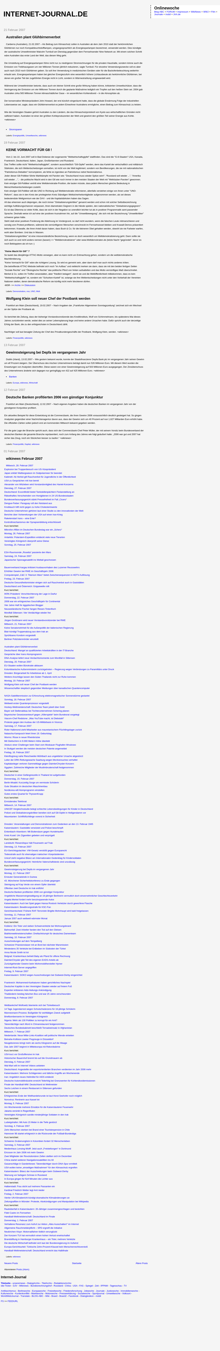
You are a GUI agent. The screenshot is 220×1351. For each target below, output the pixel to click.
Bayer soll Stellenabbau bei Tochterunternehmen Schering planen (36, 711)
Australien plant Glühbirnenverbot (33, 37)
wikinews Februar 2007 (24, 458)
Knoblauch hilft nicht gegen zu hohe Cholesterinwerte (30, 507)
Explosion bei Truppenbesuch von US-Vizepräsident (30, 469)
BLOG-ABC (37, 1296)
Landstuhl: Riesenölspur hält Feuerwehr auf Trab (28, 843)
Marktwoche (37, 1293)
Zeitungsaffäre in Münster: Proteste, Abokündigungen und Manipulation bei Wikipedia (46, 1201)
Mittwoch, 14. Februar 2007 (17, 805)
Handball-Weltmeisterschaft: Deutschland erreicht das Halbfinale (36, 1250)
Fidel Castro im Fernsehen (17, 1213)
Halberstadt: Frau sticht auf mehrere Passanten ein (29, 1186)
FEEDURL (13, 1301)
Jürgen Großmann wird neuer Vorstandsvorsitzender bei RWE (35, 620)
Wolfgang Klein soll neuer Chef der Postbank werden (48, 298)
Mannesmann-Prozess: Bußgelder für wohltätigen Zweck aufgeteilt (37, 1012)
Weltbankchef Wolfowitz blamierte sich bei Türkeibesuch (32, 1005)
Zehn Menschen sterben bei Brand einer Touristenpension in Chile (37, 1129)
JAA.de (176, 14)
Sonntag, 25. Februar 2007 (17, 544)
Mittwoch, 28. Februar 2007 (19, 465)
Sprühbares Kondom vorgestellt (20, 635)
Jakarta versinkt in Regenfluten (19, 1111)
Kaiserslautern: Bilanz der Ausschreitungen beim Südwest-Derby (36, 1171)
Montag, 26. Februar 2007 (17, 533)
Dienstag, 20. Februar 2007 (17, 661)
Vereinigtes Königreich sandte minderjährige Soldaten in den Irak (36, 1114)
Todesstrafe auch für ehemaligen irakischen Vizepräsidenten (34, 854)
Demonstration (19, 291)
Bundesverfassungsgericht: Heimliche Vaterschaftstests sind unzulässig (39, 862)
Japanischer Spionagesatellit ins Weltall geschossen (30, 560)
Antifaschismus (8, 1291)
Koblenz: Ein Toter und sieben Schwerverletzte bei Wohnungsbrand (37, 926)
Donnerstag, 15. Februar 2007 (19, 778)
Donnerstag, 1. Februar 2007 (18, 1220)
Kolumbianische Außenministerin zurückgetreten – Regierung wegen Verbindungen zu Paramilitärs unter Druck (59, 669)
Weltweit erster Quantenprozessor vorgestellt (26, 703)
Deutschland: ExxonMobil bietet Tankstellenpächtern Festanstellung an (39, 492)
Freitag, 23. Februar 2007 (17, 578)
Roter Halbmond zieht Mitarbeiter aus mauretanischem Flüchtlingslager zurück (43, 729)
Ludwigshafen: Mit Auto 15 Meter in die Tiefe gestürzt (30, 1122)
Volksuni (126, 1293)
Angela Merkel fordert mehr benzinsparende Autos (29, 899)
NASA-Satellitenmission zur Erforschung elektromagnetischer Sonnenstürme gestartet (47, 695)
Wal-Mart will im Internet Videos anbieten (24, 1065)
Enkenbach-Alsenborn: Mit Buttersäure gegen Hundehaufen (34, 831)
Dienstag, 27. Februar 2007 (17, 488)
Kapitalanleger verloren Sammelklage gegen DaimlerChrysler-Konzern (39, 763)
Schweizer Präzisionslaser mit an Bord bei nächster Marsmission (36, 945)
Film (213, 11)
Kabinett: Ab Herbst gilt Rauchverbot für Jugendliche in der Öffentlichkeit (40, 477)
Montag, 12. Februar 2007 (17, 873)
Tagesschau (116, 1285)
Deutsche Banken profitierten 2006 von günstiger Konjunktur (54, 397)
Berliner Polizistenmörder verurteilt (21, 639)
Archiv (17, 285)
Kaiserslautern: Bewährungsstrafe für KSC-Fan (27, 907)
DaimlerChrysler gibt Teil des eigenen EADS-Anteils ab (31, 960)
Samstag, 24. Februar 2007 (17, 556)
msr (28, 291)
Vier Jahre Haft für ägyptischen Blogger (23, 605)
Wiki (47, 1296)
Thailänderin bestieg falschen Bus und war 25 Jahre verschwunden (37, 994)
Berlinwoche (24, 1291)
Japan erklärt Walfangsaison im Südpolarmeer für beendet (33, 473)
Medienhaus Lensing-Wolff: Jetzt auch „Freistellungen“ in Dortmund (37, 1148)
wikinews (42, 135)
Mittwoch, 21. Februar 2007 (17, 624)
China (68, 1285)
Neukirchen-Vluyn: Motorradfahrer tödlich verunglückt (30, 1231)
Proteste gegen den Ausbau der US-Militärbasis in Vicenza (33, 722)
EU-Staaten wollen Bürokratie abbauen (23, 665)
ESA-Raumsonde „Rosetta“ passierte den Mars (27, 552)
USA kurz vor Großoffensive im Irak (21, 1054)
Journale (100, 1291)
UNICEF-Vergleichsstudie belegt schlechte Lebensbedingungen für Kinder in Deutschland (48, 809)
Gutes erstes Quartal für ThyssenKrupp (23, 794)
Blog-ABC (159, 11)
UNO (33, 291)
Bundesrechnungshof (41, 1285)
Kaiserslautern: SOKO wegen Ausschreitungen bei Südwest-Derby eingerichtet (43, 975)
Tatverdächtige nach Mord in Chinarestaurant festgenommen (34, 1024)
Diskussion (30, 285)
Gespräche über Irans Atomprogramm (23, 654)
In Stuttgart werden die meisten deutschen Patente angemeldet (35, 748)
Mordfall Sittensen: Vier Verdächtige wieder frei (27, 612)
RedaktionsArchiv (62, 1283)
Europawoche (39, 1291)
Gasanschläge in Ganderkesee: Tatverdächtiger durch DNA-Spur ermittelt (40, 1163)
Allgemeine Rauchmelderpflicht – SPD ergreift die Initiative (33, 1228)
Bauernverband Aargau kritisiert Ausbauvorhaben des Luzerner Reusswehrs (42, 567)
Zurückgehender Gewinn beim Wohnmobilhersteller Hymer (33, 963)
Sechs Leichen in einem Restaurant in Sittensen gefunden (33, 1088)
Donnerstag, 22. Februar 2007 (19, 597)
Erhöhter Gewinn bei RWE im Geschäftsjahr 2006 (28, 571)
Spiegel (89, 1285)
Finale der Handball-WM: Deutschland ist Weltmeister (30, 1084)
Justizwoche (113, 1291)
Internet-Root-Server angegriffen (20, 967)
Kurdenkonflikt (22, 1293)
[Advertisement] (30, 1326)
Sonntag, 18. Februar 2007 (17, 699)
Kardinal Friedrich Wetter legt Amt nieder (24, 1190)
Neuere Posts (11, 1263)
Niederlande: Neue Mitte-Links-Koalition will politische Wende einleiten (39, 1035)
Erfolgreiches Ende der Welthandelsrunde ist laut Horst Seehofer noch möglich (43, 1096)
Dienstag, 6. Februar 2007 (17, 1062)
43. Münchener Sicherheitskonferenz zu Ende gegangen (32, 880)
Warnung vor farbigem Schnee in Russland (25, 1175)
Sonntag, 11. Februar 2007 (17, 914)
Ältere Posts (142, 1263)
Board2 (63, 1296)
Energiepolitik (19, 135)
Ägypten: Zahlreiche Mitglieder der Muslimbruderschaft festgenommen (39, 767)
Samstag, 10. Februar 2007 (17, 937)
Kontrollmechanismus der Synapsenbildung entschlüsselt (32, 522)
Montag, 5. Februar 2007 (16, 1103)
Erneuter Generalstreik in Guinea (20, 877)
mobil (98, 1296)
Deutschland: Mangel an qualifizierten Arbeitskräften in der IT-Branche (39, 650)
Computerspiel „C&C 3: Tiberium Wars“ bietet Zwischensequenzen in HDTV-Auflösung (47, 575)
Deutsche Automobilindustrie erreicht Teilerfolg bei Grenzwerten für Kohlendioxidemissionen (49, 1080)
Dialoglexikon (87, 1296)
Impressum (182, 11)
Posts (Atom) (22, 1269)
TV (125, 1285)
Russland (58, 1285)
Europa (16, 383)
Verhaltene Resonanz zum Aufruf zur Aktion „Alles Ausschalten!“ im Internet (41, 1224)
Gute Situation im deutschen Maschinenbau (26, 786)
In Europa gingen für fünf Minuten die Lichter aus (28, 1179)
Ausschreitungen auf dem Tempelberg (23, 941)
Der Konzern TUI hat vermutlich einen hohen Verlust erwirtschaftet (37, 1235)
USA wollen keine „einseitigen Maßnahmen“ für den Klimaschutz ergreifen (40, 1167)
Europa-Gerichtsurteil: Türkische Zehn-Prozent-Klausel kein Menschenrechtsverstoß (46, 1246)
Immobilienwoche (129, 1291)
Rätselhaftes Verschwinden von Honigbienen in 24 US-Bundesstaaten (39, 495)
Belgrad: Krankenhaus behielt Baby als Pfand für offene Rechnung (37, 956)
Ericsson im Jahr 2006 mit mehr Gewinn (24, 1152)
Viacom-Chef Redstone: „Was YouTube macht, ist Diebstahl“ (34, 718)
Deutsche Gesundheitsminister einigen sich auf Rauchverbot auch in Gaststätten (44, 582)
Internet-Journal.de (45, 14)
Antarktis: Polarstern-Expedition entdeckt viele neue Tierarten (34, 537)
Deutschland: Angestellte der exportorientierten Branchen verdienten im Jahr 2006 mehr (47, 1069)
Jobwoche (89, 1291)
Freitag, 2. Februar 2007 (16, 1194)
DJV (15, 1285)
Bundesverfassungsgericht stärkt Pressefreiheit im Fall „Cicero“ (35, 499)
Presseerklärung (67, 1293)
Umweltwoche (32, 135)
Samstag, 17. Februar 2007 (17, 726)
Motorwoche (51, 1293)
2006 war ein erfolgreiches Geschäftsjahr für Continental (32, 601)
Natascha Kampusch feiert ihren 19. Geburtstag (28, 733)
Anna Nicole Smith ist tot (16, 952)
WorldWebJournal (10, 1296)
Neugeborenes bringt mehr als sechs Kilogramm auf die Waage (35, 1043)
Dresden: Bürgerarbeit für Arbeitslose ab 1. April (28, 673)
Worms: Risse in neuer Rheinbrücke (22, 737)
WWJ (206, 11)
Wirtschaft (33, 383)
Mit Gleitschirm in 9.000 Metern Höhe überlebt (27, 741)
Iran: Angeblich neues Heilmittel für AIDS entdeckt (29, 1077)
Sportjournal (98, 1293)
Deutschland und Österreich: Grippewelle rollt (26, 586)
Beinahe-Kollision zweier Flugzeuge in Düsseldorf (28, 1039)
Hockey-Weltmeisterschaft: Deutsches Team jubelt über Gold (34, 707)
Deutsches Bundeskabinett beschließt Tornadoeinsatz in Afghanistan (38, 1028)
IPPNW (104, 1285)
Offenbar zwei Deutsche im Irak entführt (24, 888)
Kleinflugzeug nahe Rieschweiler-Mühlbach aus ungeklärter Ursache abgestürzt (43, 756)
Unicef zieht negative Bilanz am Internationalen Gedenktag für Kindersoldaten (42, 858)
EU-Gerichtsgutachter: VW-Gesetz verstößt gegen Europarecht (35, 850)
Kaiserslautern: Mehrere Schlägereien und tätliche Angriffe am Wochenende (41, 1073)
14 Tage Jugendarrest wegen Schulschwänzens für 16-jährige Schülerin (39, 1009)
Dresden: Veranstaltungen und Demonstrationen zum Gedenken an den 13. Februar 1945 (48, 824)
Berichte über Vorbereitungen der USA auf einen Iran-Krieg (33, 514)
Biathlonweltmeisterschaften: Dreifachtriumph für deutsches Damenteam (40, 933)
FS (2, 1301)
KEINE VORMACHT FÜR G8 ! (29, 150)
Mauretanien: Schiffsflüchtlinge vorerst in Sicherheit (29, 816)
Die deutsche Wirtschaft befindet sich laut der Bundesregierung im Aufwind (41, 1243)
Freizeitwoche (54, 1291)
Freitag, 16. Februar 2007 (17, 752)
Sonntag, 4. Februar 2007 (17, 1126)
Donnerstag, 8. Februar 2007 (18, 997)
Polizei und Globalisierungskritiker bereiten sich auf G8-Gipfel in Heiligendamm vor (45, 812)
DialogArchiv (33, 1283)
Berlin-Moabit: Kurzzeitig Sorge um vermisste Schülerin (31, 782)
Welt (38, 291)
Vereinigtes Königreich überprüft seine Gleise (26, 541)
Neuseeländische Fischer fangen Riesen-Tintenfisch (30, 609)
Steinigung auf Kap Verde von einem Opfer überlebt (30, 884)
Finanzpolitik (18, 338)
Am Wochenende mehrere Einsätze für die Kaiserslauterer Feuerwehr (38, 1107)
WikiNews (196, 11)
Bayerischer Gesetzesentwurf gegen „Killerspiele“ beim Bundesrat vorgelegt (41, 714)
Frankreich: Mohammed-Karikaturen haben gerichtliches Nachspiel (37, 982)
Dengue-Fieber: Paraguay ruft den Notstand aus (28, 503)
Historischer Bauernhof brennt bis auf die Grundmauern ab (33, 1058)
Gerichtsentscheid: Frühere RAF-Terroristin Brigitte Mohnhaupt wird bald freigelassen (46, 911)
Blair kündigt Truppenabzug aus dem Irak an (26, 631)
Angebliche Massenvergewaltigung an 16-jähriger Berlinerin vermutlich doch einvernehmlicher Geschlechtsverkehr (61, 895)
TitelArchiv (47, 1283)
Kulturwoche (7, 1293)
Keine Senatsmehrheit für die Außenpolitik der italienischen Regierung (39, 628)
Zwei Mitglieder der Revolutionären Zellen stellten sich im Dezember (38, 1156)
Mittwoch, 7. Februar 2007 (17, 1031)
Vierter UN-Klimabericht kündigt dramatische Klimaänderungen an (37, 1197)
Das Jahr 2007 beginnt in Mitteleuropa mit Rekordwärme (32, 1046)
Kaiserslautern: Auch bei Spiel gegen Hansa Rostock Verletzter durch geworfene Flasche (48, 903)
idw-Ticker (6, 1285)
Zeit (97, 1285)
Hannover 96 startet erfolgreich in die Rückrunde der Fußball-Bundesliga (40, 1133)
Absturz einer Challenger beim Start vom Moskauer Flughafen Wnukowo (40, 745)
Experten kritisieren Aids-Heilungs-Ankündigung (28, 990)
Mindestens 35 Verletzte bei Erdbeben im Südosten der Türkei (35, 948)
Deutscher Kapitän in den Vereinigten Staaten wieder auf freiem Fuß (38, 986)
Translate (25, 1296)
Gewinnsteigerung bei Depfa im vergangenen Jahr (46, 352)
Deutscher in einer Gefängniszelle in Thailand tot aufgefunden (34, 775)
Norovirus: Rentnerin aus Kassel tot (21, 1099)
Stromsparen (15, 129)
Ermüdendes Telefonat (15, 801)
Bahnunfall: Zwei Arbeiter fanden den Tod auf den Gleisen (32, 929)
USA (75, 1285)
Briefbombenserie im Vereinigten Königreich (26, 1016)
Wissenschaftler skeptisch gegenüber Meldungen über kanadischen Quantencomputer (47, 688)
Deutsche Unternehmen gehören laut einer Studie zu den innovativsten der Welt (43, 511)
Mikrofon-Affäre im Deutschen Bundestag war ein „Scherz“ (33, 529)
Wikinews (24, 1285)
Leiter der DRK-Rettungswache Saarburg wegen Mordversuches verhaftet (41, 760)
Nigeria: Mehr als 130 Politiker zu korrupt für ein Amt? (30, 1020)
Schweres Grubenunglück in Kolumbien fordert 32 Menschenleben (37, 1141)
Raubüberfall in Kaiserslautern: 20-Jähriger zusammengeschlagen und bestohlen (44, 1209)
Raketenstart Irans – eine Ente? (20, 518)
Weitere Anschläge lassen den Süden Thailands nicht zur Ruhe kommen (40, 677)
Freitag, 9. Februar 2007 (16, 971)
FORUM (171, 11)
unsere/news (19, 1283)
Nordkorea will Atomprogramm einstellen (24, 790)
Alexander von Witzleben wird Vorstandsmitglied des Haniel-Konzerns (38, 484)
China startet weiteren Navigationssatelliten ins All (29, 1160)
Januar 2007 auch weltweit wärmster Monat (25, 918)
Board (54, 1296)
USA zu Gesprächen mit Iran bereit (21, 480)
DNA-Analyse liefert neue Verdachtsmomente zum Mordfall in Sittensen (39, 658)
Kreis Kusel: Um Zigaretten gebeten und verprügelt (29, 835)
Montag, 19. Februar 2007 (17, 680)
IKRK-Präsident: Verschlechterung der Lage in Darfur (30, 594)
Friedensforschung (72, 1291)
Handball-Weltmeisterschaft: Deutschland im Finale (29, 1216)
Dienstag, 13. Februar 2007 (17, 846)
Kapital (28, 444)
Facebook (73, 1296)
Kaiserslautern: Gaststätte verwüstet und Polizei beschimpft (33, 828)
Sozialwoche (84, 1293)
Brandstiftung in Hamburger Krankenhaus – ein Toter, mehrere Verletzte (39, 1239)
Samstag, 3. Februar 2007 (17, 1145)
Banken (13, 376)
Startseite (76, 1263)
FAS (81, 1285)
